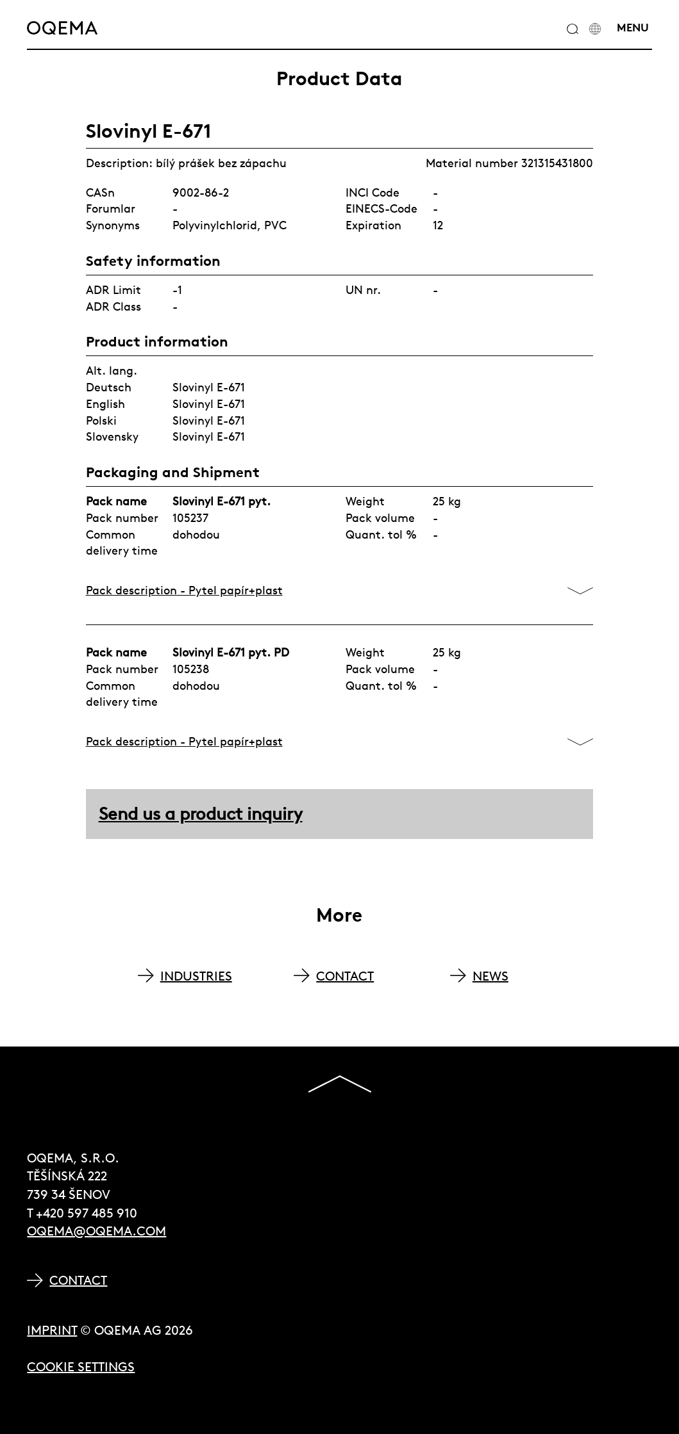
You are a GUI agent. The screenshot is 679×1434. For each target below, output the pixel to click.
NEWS (490, 976)
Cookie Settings (81, 1366)
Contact (78, 1280)
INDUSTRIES (196, 976)
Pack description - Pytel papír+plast (184, 590)
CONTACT (345, 976)
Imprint (52, 1330)
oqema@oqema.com (96, 1231)
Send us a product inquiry (201, 813)
